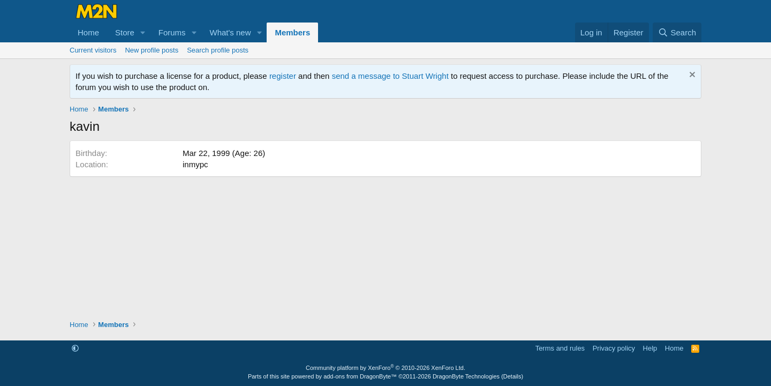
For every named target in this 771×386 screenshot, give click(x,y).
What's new (230, 32)
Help (650, 348)
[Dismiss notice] (691, 75)
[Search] (677, 32)
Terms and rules (560, 348)
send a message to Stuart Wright (390, 75)
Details (512, 376)
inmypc (195, 164)
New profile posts (151, 50)
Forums (172, 32)
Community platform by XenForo (385, 368)
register (282, 75)
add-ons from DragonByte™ (360, 376)
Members (292, 32)
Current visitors (93, 50)
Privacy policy (614, 348)
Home (88, 32)
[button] (142, 32)
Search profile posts (217, 50)
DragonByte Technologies (466, 376)
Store (124, 32)
